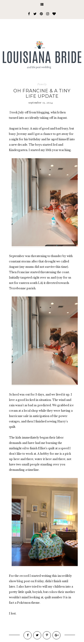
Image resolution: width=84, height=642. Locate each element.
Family (42, 84)
